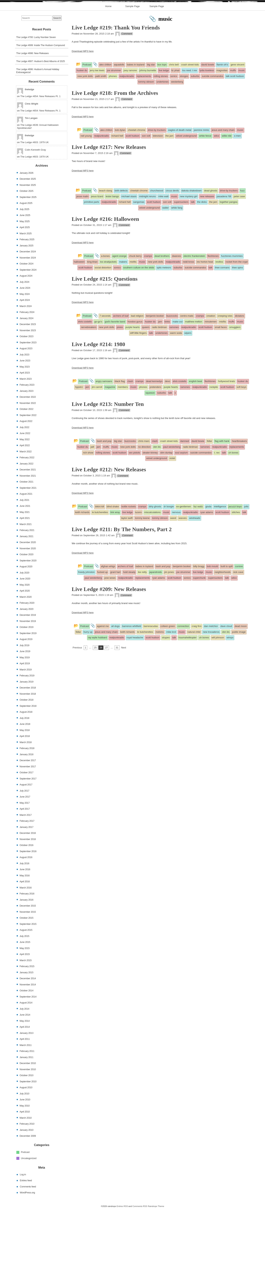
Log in (23, 1228)
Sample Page (132, 60)
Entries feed (26, 1234)
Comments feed (28, 1241)
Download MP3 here (83, 105)
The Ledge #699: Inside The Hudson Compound (40, 99)
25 (95, 702)
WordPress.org (27, 1247)
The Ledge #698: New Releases (32, 107)
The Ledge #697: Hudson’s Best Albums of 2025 (40, 115)
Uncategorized (28, 1212)
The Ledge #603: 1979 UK (34, 196)
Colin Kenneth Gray (35, 204)
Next (123, 702)
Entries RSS (122, 1261)
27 (106, 702)
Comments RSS (139, 1261)
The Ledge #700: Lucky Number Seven (36, 91)
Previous (77, 702)
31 (117, 702)
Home (108, 60)
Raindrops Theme (156, 1261)
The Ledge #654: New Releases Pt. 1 (40, 150)
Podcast (25, 1206)
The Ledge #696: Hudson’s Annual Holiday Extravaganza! (37, 125)
